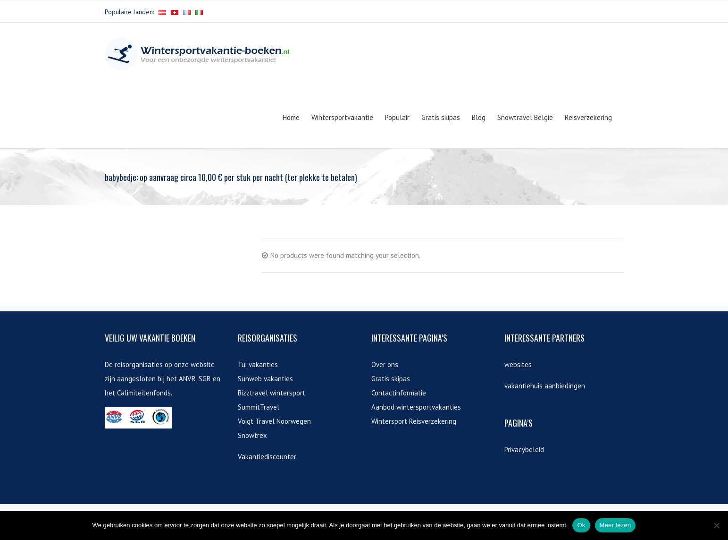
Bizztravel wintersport (271, 392)
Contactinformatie (398, 392)
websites (518, 364)
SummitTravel (258, 407)
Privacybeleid (524, 449)
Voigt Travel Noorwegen (274, 421)
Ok (581, 525)
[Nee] (716, 525)
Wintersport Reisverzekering (413, 421)
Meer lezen (615, 525)
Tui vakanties (258, 364)
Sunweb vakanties (265, 378)
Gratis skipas (390, 378)
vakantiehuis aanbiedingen (544, 385)
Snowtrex (252, 435)
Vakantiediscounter (267, 456)
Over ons (384, 364)
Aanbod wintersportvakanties (416, 407)
